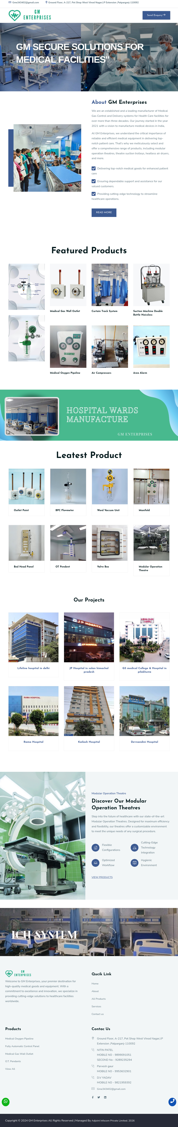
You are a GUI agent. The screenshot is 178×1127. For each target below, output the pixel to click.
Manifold (145, 512)
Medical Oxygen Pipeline (66, 375)
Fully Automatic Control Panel (24, 1048)
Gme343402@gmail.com (24, 2)
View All (10, 1071)
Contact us (98, 1016)
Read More (106, 213)
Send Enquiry (154, 15)
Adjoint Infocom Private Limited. (115, 1122)
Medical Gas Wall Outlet (20, 1056)
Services (97, 1008)
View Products (103, 879)
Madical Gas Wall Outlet (66, 313)
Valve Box (103, 568)
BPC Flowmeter (65, 512)
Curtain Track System (106, 313)
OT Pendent (63, 568)
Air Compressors (102, 375)
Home (95, 986)
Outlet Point (22, 512)
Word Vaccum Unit (109, 512)
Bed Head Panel (24, 568)
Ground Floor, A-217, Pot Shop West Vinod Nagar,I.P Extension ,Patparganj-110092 (95, 2)
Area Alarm (140, 375)
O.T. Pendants (13, 1063)
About (95, 993)
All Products (99, 1001)
